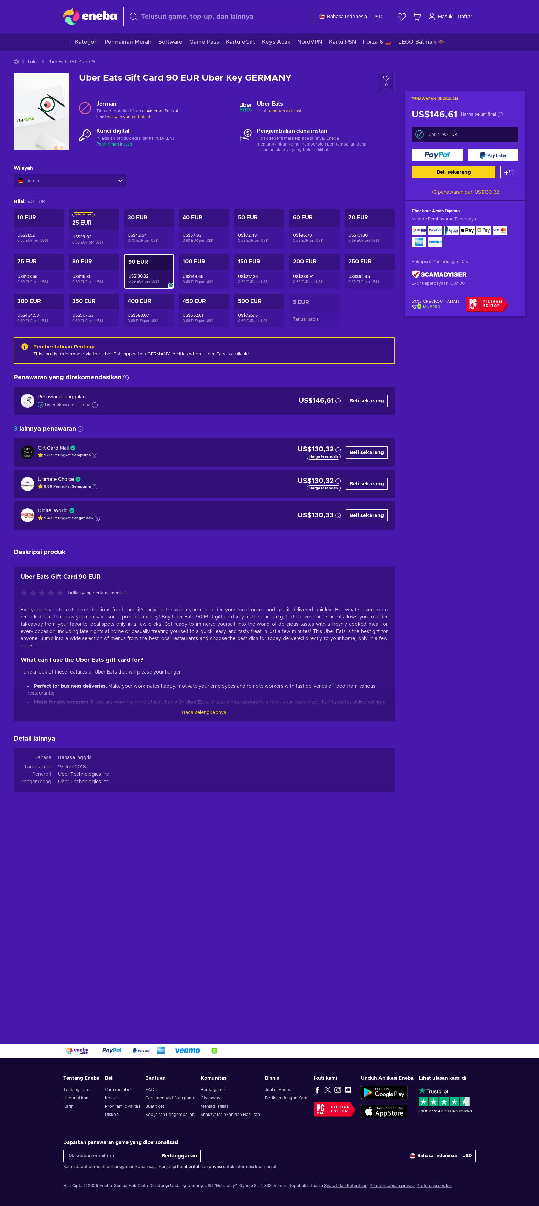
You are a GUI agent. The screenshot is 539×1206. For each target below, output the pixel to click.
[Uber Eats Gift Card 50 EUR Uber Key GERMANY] (259, 229)
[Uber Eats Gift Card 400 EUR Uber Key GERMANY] (149, 310)
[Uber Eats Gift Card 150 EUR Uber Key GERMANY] (259, 271)
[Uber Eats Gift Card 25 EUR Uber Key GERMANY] (94, 229)
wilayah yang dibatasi (128, 117)
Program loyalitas (122, 1106)
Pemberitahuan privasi (199, 1167)
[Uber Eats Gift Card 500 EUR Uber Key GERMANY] (259, 310)
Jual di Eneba (278, 1090)
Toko (33, 62)
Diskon (112, 1114)
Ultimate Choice (56, 479)
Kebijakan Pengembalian (170, 1114)
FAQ (149, 1090)
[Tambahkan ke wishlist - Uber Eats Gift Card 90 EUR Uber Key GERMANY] (386, 84)
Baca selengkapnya (204, 712)
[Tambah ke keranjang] (509, 172)
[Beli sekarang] (437, 155)
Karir (68, 1106)
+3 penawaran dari (465, 192)
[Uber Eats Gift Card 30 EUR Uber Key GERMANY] (149, 229)
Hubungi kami (77, 1098)
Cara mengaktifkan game (170, 1098)
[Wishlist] (401, 16)
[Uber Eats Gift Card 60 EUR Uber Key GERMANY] (314, 229)
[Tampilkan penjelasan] (94, 455)
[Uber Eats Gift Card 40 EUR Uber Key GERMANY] (204, 229)
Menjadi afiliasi (215, 1106)
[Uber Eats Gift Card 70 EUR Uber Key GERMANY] (370, 229)
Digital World (53, 510)
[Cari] (218, 16)
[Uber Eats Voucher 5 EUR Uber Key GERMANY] (314, 310)
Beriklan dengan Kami (286, 1098)
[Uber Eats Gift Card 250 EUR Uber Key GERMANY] (370, 271)
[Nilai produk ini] (44, 593)
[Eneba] (90, 16)
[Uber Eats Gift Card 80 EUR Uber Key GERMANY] (94, 271)
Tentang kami (76, 1090)
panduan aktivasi (284, 111)
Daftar (465, 16)
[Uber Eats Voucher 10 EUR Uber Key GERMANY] (39, 229)
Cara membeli (118, 1090)
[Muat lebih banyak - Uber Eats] (246, 107)
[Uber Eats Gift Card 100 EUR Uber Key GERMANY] (204, 271)
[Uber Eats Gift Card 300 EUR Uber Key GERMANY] (39, 310)
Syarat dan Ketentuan (345, 1186)
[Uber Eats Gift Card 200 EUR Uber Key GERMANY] (314, 271)
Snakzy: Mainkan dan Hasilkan (230, 1114)
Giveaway (210, 1098)
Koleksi (112, 1098)
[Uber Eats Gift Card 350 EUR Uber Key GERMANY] (94, 310)
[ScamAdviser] (439, 274)
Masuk (440, 16)
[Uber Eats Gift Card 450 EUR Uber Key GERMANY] (204, 310)
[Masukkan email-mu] (110, 1156)
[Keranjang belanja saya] (417, 16)
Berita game (213, 1090)
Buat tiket (154, 1106)
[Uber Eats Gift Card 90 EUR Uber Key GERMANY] (149, 271)
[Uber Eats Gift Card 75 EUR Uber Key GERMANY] (39, 271)
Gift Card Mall (53, 448)
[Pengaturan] (351, 17)
